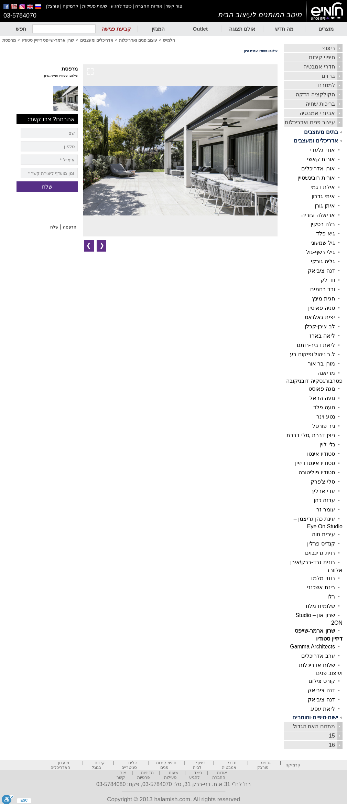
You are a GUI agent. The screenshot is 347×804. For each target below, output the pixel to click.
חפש (21, 29)
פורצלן (52, 6)
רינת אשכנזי (321, 587)
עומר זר (325, 509)
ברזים (328, 76)
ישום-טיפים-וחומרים (315, 717)
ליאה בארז (322, 336)
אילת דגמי (323, 187)
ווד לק (328, 280)
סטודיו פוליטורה (317, 472)
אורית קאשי (321, 159)
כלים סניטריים (129, 765)
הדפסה (69, 227)
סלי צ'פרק (323, 482)
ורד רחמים (322, 289)
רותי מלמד (322, 578)
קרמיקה (70, 6)
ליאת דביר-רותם (316, 345)
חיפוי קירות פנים (166, 765)
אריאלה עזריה (318, 215)
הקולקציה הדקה (315, 94)
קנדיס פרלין (321, 544)
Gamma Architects (312, 646)
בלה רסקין (323, 224)
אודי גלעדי (322, 150)
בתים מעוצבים (321, 132)
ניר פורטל (323, 426)
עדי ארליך (323, 491)
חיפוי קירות (322, 57)
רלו (331, 597)
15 (332, 736)
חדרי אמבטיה (319, 67)
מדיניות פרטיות (145, 775)
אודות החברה (148, 6)
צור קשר (174, 6)
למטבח (326, 85)
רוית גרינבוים (320, 553)
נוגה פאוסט (321, 389)
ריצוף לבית (199, 765)
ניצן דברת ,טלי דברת (310, 435)
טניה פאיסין (321, 308)
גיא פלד (325, 233)
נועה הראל (322, 398)
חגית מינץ (323, 299)
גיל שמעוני (323, 243)
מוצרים (326, 29)
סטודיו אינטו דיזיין (315, 463)
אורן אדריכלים (318, 168)
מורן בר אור (321, 364)
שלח (54, 227)
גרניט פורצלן (264, 765)
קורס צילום (321, 681)
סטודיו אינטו (321, 454)
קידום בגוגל (98, 765)
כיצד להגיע (121, 6)
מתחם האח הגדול (314, 726)
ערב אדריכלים (318, 656)
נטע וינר (325, 417)
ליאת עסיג (323, 709)
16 (332, 745)
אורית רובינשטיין (316, 178)
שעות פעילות (94, 6)
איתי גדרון (323, 196)
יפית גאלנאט (320, 317)
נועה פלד (324, 407)
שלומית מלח (320, 606)
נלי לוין (327, 444)
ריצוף (328, 48)
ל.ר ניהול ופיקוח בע (312, 354)
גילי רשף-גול (320, 252)
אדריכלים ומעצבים (316, 141)
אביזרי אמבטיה (317, 113)
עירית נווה (323, 534)
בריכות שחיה (320, 104)
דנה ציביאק (321, 271)
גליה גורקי (323, 261)
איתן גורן (325, 206)
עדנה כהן (324, 500)
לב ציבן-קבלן (320, 326)
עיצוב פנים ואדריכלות (310, 122)
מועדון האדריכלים (60, 765)
